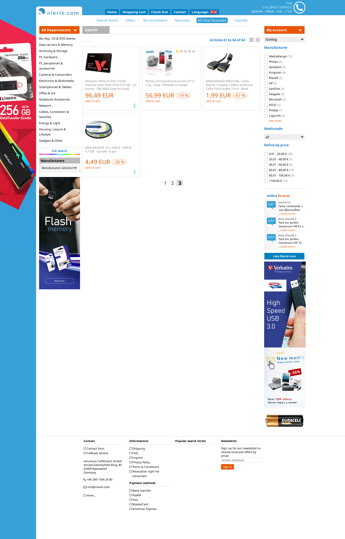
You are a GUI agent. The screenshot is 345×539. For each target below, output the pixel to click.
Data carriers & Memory (56, 45)
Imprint (137, 458)
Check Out (159, 12)
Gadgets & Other (51, 140)
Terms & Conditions (145, 467)
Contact (180, 12)
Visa (134, 500)
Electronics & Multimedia (56, 81)
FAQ (134, 453)
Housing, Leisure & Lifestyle (52, 131)
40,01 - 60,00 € (278, 164)
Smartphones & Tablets (55, 87)
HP (270, 83)
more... (90, 495)
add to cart (92, 101)
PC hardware (48, 57)
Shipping (138, 448)
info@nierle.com (97, 487)
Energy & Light (49, 123)
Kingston (274, 72)
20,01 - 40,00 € (278, 159)
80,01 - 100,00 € (279, 175)
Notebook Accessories (54, 99)
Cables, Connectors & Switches (54, 114)
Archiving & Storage (53, 51)
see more (275, 121)
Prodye (273, 110)
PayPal (136, 495)
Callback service (96, 453)
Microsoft (275, 99)
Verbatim (274, 67)
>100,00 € (276, 181)
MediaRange (278, 56)
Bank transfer (141, 490)
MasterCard (139, 504)
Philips (273, 62)
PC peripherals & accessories (51, 65)
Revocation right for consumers (145, 474)
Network (45, 105)
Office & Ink (47, 93)
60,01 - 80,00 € (279, 170)
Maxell (273, 78)
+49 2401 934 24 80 (98, 479)
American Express (144, 509)
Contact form (94, 448)
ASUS (272, 105)
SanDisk (274, 89)
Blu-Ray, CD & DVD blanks (57, 38)
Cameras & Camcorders (55, 74)
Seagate (274, 94)
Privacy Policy (140, 462)
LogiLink (274, 115)
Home (112, 12)
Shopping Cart (134, 12)
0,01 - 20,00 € (278, 154)
